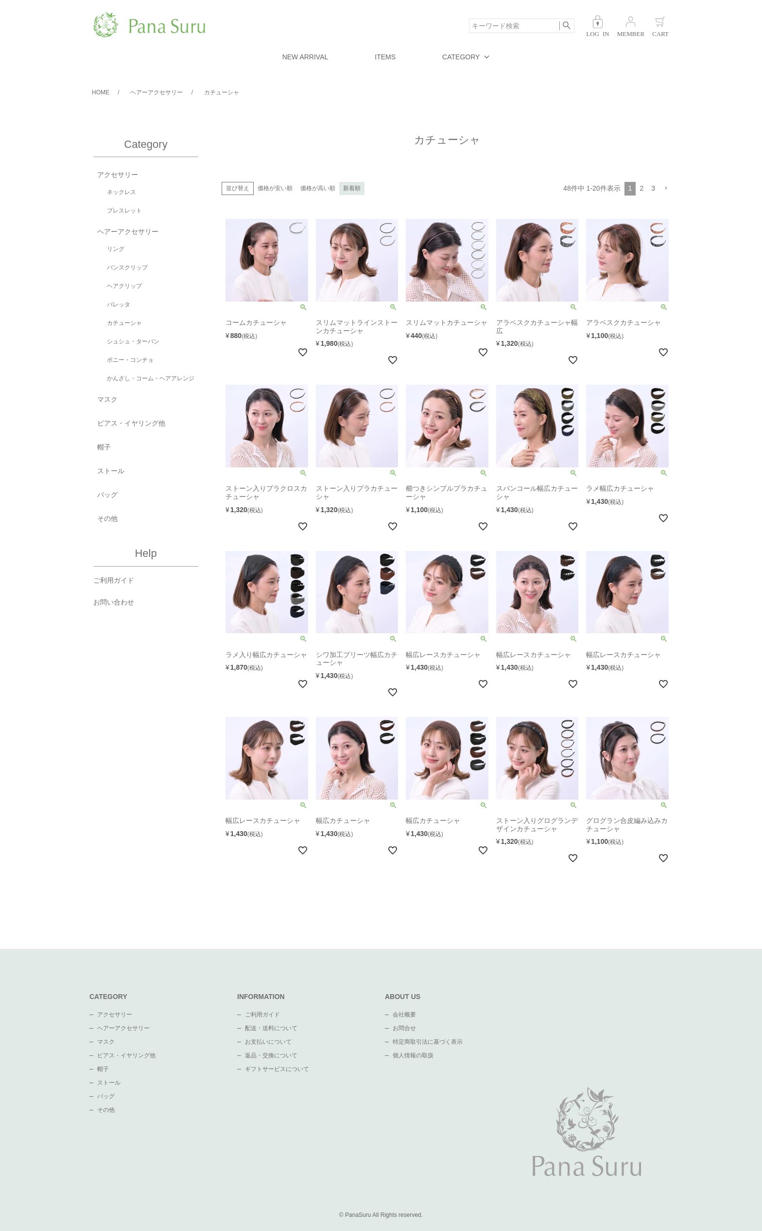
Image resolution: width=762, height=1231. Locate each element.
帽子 (104, 447)
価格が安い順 (275, 188)
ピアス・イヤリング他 (131, 423)
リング (115, 249)
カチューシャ (124, 323)
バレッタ (118, 304)
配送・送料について (271, 1028)
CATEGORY (461, 57)
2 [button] (641, 188)
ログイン (597, 26)
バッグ (107, 495)
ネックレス (121, 192)
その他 (107, 518)
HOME (100, 92)
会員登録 (630, 26)
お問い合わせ (113, 602)
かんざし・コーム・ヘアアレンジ (150, 378)
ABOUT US (402, 996)
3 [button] (653, 188)
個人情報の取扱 (413, 1055)
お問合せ (404, 1028)
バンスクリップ (127, 267)
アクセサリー (117, 174)
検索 (566, 26)
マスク (107, 399)
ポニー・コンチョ (130, 360)
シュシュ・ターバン (133, 341)
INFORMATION (261, 996)
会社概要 (404, 1014)
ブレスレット (124, 210)
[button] (666, 188)
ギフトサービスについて (277, 1069)
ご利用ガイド (113, 580)
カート (660, 26)
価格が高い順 (317, 188)
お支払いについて (268, 1041)
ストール (110, 471)
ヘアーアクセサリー (156, 92)
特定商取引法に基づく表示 (428, 1041)
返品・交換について (271, 1055)
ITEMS (385, 57)
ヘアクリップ (124, 286)
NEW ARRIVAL (305, 57)
